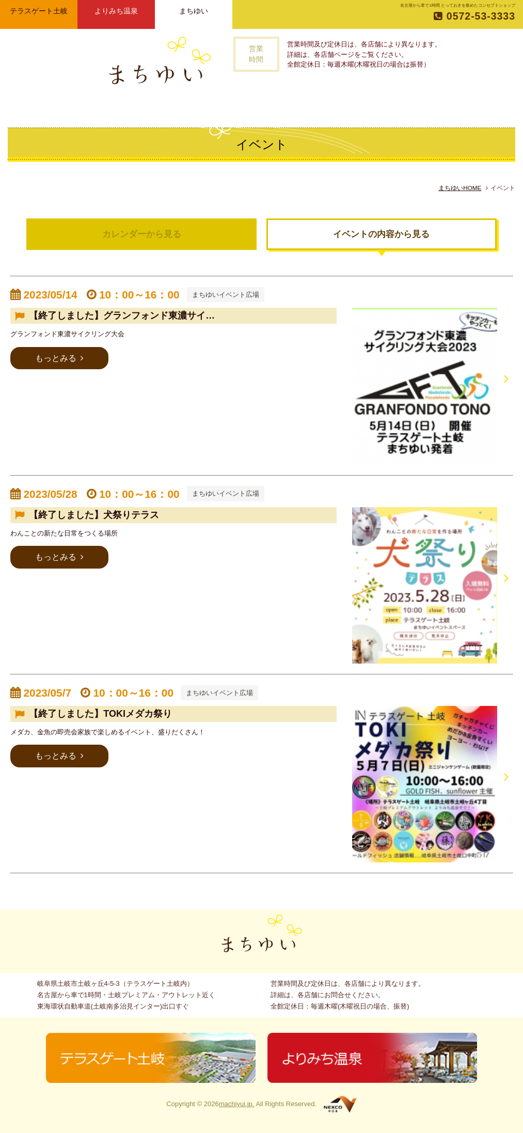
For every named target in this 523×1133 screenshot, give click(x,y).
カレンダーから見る (141, 234)
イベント (303, 106)
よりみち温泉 (116, 11)
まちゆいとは (168, 106)
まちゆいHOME (459, 187)
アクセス (343, 106)
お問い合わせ (394, 106)
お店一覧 (217, 106)
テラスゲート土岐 (39, 11)
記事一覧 (261, 106)
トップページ (119, 106)
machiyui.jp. (237, 1104)
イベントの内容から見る (381, 234)
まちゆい (193, 11)
